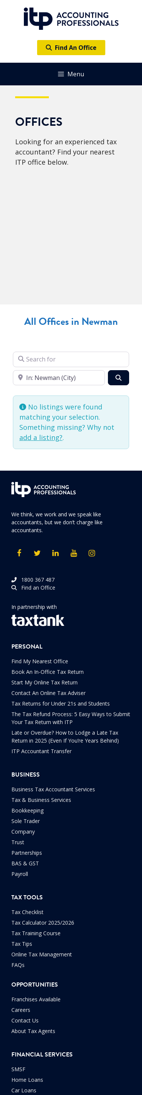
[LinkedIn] (55, 553)
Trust (17, 842)
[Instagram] (91, 553)
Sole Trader (25, 821)
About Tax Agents (33, 1031)
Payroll (19, 873)
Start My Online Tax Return (44, 682)
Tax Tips (21, 943)
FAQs (18, 964)
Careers (20, 1009)
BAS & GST (25, 863)
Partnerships (26, 852)
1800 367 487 (33, 579)
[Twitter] (37, 553)
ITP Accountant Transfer (41, 751)
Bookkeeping (27, 810)
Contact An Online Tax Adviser (48, 693)
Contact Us (25, 1020)
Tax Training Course (36, 933)
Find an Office (33, 587)
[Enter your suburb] (59, 377)
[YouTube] (73, 553)
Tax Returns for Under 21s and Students (60, 703)
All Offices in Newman (71, 321)
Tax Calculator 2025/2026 (42, 922)
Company (23, 831)
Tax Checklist (27, 912)
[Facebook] (19, 553)
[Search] (118, 377)
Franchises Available (36, 999)
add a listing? (40, 437)
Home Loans (27, 1079)
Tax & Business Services (41, 799)
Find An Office (71, 47)
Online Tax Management (41, 954)
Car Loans (23, 1090)
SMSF (18, 1069)
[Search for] (71, 359)
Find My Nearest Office (39, 661)
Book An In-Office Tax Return (47, 671)
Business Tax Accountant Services (53, 789)
